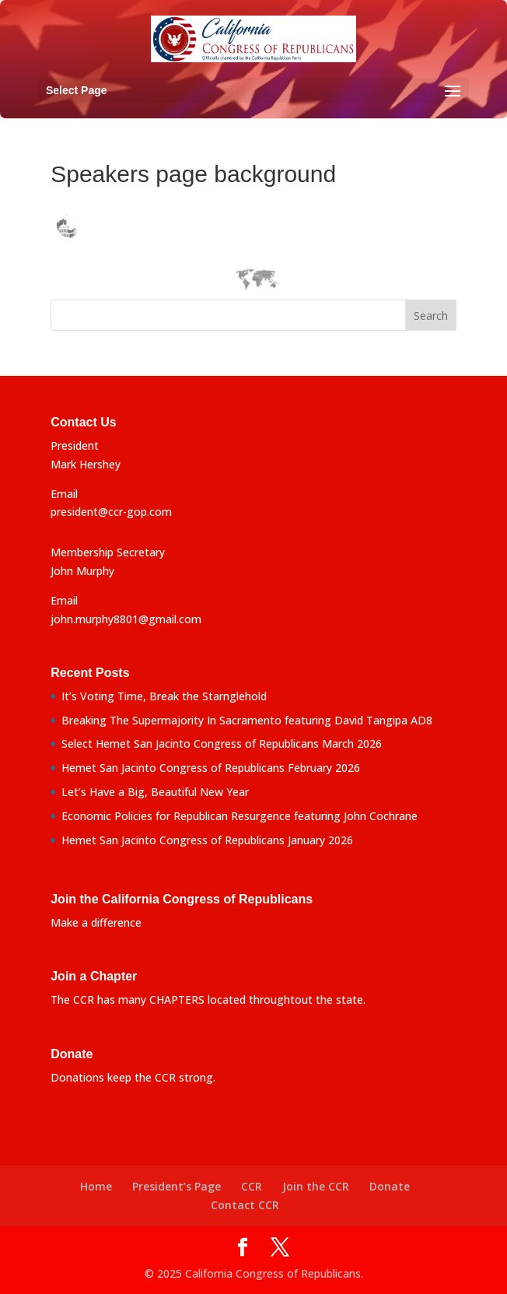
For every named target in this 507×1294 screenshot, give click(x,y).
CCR (251, 1186)
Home (96, 1186)
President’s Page (176, 1186)
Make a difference (96, 922)
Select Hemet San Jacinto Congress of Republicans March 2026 (221, 743)
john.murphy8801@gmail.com (126, 619)
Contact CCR (245, 1205)
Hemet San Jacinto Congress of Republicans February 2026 (210, 767)
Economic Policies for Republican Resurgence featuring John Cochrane (239, 815)
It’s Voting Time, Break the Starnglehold (164, 696)
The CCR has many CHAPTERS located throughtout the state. (208, 999)
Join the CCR (315, 1186)
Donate (389, 1186)
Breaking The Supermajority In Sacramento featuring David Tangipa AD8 (246, 720)
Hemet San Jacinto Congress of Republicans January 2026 (207, 840)
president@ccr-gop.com (111, 511)
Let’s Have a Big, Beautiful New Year (155, 791)
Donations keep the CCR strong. (133, 1077)
